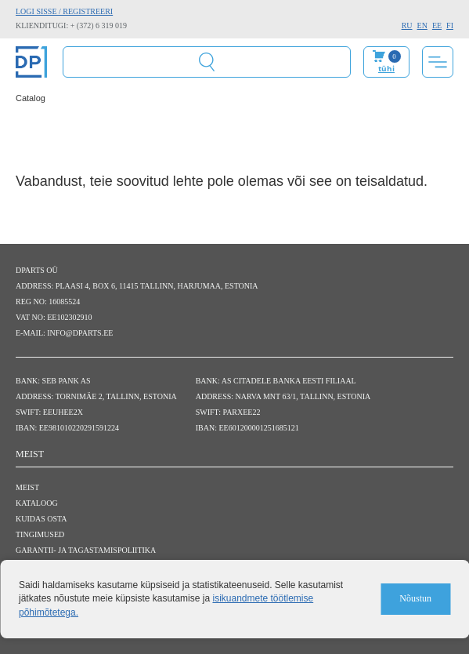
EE (437, 25)
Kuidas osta (41, 518)
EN (422, 25)
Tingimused (40, 534)
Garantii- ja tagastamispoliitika (86, 550)
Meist (27, 487)
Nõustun (415, 598)
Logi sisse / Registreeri (64, 11)
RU (407, 25)
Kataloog (37, 503)
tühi (386, 68)
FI (449, 25)
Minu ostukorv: (386, 62)
